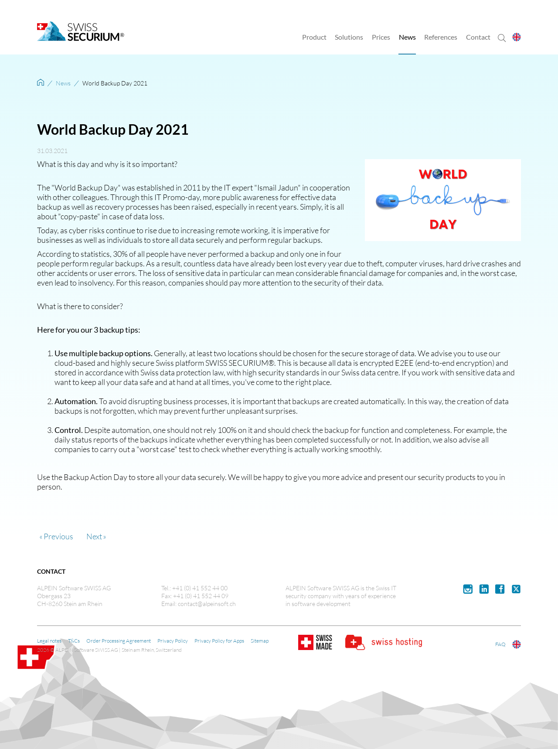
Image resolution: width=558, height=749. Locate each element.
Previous (58, 536)
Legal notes (49, 640)
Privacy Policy (172, 640)
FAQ (500, 643)
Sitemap (260, 640)
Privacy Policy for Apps (219, 640)
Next (94, 536)
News (63, 83)
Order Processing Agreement (118, 640)
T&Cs (74, 640)
